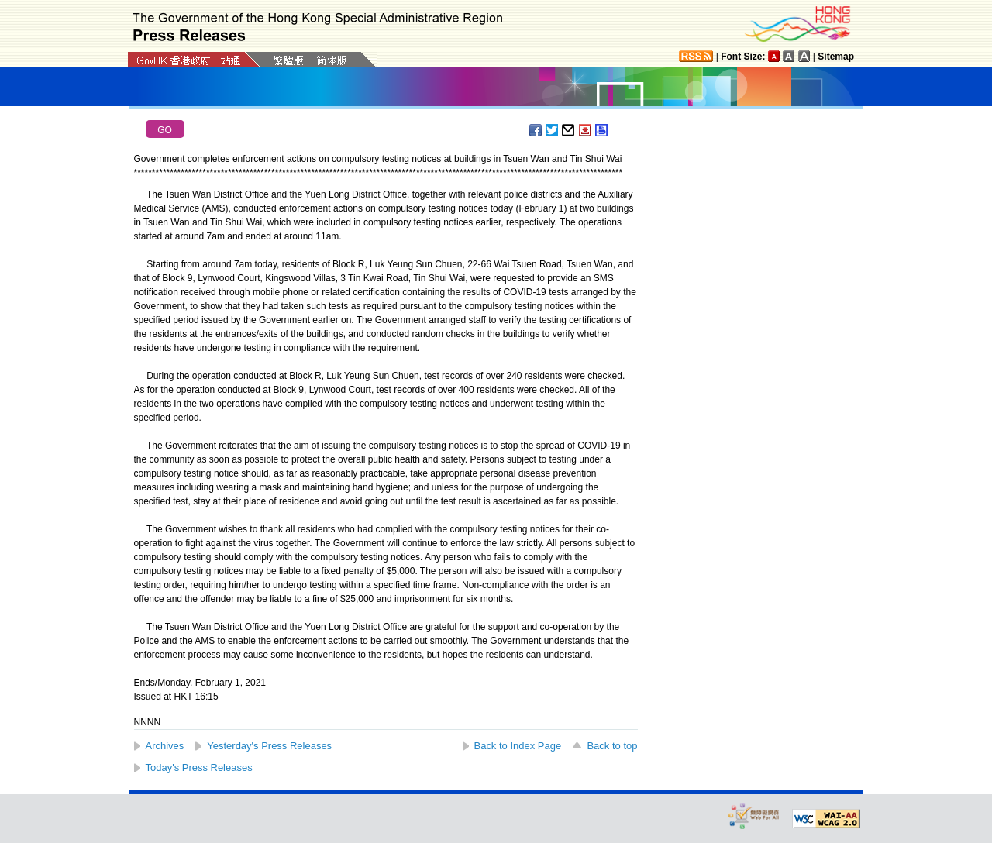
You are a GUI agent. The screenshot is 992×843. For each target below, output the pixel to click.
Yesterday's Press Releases (269, 746)
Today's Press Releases (199, 767)
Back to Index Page (518, 746)
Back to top (612, 746)
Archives (165, 746)
